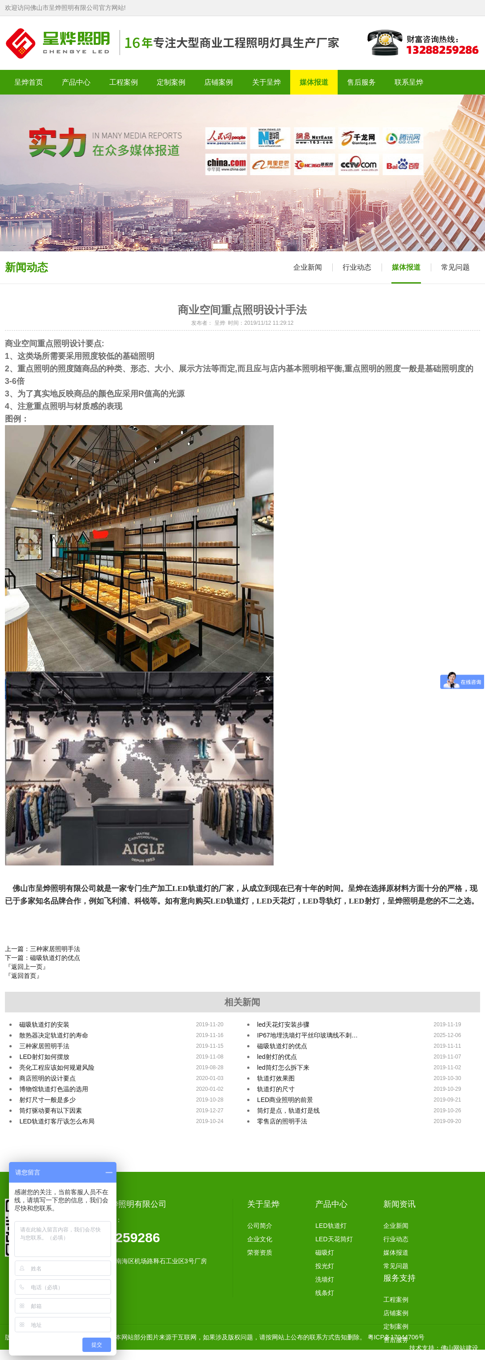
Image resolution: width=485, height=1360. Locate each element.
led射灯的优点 (277, 1056)
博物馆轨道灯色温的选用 (53, 1089)
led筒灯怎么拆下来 (283, 1067)
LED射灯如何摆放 (44, 1056)
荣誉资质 (259, 1252)
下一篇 (42, 957)
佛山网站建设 (459, 1347)
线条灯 (324, 1292)
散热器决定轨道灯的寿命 (53, 1035)
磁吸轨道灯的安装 (44, 1024)
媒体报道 (406, 267)
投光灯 (324, 1266)
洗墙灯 (324, 1279)
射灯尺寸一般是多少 (47, 1099)
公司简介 (259, 1225)
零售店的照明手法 (282, 1121)
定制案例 (395, 1326)
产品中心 (331, 1204)
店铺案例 (395, 1313)
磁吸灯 (324, 1252)
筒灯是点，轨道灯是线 (288, 1110)
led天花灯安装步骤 (283, 1024)
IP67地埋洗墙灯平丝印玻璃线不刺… (307, 1035)
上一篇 (42, 948)
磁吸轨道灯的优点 (282, 1046)
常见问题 (455, 267)
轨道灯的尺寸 (276, 1089)
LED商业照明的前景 (285, 1099)
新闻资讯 (399, 1204)
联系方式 (395, 1353)
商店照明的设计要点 (47, 1078)
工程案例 (395, 1299)
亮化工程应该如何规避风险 (56, 1067)
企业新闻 (307, 267)
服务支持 (399, 1278)
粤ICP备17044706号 (396, 1337)
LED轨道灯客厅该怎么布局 (56, 1121)
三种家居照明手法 (44, 1046)
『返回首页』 (24, 975)
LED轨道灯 (330, 1225)
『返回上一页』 (27, 966)
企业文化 (259, 1239)
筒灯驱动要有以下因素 (50, 1110)
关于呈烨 (263, 1204)
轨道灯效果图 (276, 1078)
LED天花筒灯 (333, 1239)
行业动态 (357, 267)
